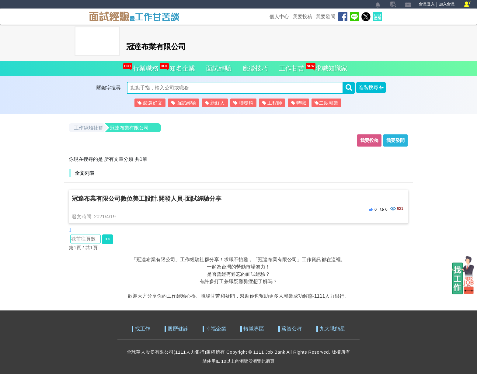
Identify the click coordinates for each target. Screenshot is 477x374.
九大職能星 (332, 329)
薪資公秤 (291, 329)
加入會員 (447, 4)
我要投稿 (302, 16)
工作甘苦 (292, 68)
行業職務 (144, 66)
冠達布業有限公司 (129, 127)
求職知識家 (329, 66)
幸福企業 (216, 329)
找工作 (142, 329)
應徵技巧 (255, 68)
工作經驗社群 (88, 127)
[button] (371, 87)
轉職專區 (253, 329)
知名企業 (180, 66)
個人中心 (279, 16)
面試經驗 (219, 68)
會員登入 (427, 4)
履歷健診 (178, 329)
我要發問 (325, 16)
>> (107, 239)
